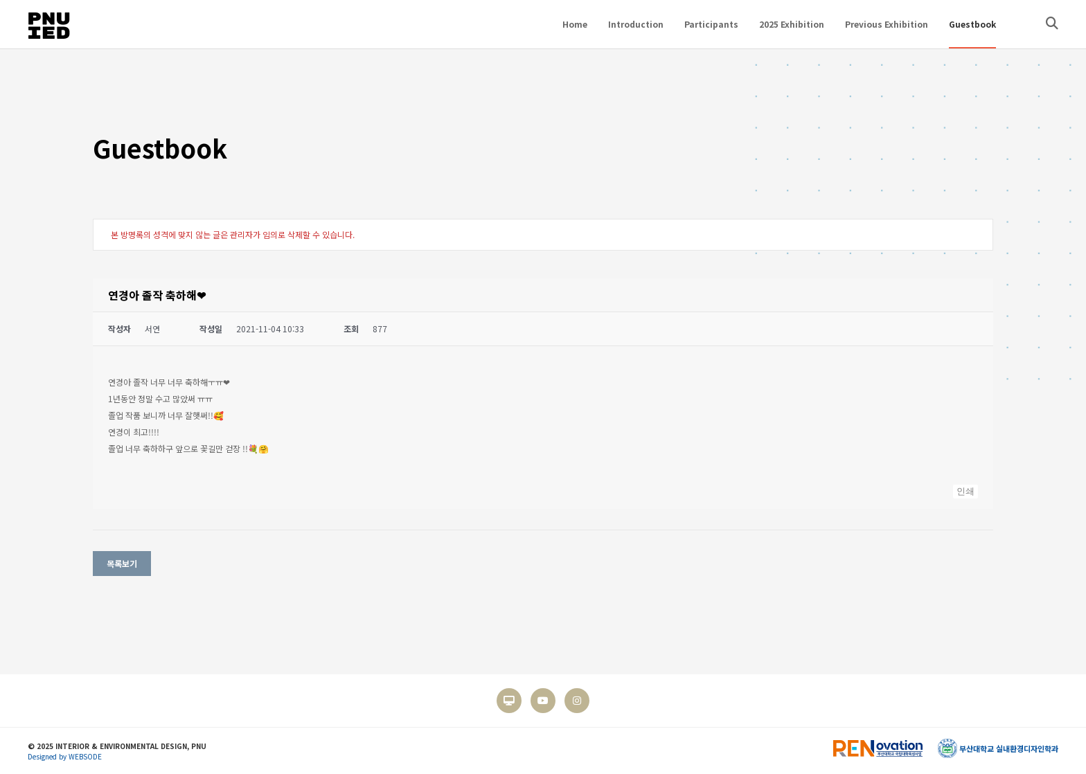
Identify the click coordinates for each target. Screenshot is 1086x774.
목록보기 (122, 563)
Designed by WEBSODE (65, 756)
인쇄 (965, 491)
